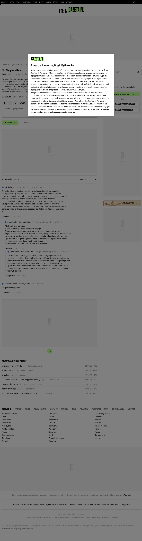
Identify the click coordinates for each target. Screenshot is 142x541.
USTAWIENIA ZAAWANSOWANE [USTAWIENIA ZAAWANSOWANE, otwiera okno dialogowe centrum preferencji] (47, 111)
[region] (71, 85)
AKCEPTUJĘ (102, 111)
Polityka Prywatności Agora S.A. (63, 84)
